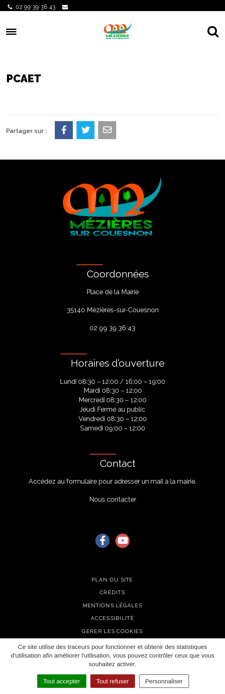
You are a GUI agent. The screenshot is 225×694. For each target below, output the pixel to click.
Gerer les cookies (112, 631)
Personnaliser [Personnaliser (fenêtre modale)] (164, 681)
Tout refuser (113, 681)
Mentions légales (113, 605)
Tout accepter (61, 681)
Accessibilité (112, 618)
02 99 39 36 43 (112, 328)
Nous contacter (112, 499)
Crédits (112, 592)
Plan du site (112, 580)
